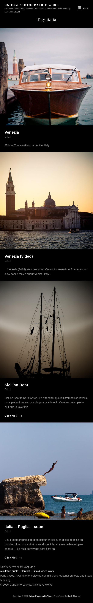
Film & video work (43, 571)
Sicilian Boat (16, 385)
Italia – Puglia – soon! (25, 526)
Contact (25, 571)
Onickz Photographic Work (32, 5)
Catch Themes (73, 596)
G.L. (7, 136)
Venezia (12, 132)
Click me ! (13, 415)
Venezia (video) (19, 256)
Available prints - (10, 571)
